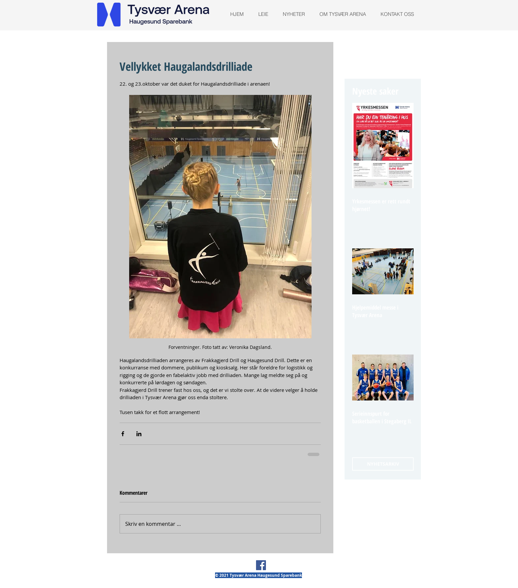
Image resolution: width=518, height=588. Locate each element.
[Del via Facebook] (123, 434)
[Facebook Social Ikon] (261, 565)
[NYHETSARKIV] (383, 464)
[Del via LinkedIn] (139, 434)
